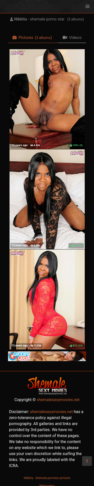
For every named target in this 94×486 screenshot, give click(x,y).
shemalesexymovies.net (58, 399)
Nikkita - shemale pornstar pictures (47, 478)
